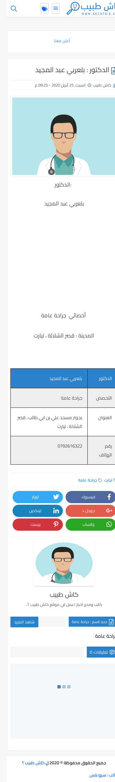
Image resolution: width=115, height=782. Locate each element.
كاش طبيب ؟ (27, 763)
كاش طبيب (95, 85)
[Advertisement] (57, 254)
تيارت (104, 480)
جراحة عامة (84, 480)
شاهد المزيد (18, 621)
